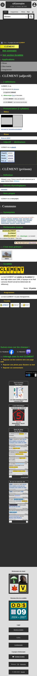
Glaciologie (23, 236)
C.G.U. (19, 637)
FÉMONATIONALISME (19, 470)
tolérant (23, 223)
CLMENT (25, 305)
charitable (4, 220)
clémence (16, 89)
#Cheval (18, 446)
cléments (10, 155)
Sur (7, 352)
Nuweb (23, 671)
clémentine (4, 189)
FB (18, 664)
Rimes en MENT (5, 138)
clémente (10, 158)
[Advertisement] (18, 30)
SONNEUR (24, 500)
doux (24, 220)
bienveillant (26, 218)
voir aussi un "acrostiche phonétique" (11, 129)
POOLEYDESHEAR (14, 515)
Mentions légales (18, 629)
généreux (3, 221)
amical (3, 218)
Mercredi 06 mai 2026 (14, 506)
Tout (23, 474)
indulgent (20, 221)
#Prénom (16, 181)
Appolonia (17, 495)
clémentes (11, 161)
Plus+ (26, 437)
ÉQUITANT (22, 458)
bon (31, 218)
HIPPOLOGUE (23, 452)
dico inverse (32, 243)
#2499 (21, 491)
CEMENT (15, 305)
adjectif (13, 147)
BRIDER (21, 434)
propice (18, 223)
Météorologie (7, 95)
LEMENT (4, 305)
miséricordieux (5, 223)
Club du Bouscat (13, 504)
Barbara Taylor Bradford (15, 517)
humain (14, 221)
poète (2, 181)
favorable (29, 220)
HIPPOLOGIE (19, 454)
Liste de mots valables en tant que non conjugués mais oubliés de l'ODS (17, 441)
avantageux (8, 218)
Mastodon (23, 664)
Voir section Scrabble (11, 55)
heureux (9, 221)
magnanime (26, 221)
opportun (12, 223)
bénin (20, 218)
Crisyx (11, 439)
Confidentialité (18, 644)
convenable (19, 220)
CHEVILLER (16, 448)
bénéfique (15, 218)
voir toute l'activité (24, 476)
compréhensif (11, 220)
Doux (13, 95)
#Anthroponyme (20, 463)
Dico (5, 42)
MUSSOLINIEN (13, 467)
